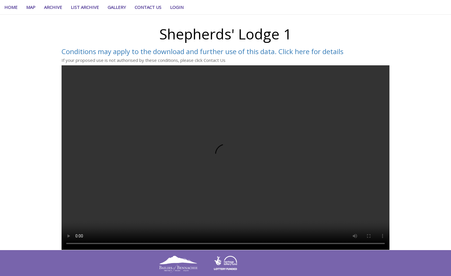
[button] (177, 7)
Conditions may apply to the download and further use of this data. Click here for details (202, 51)
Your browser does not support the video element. (225, 157)
